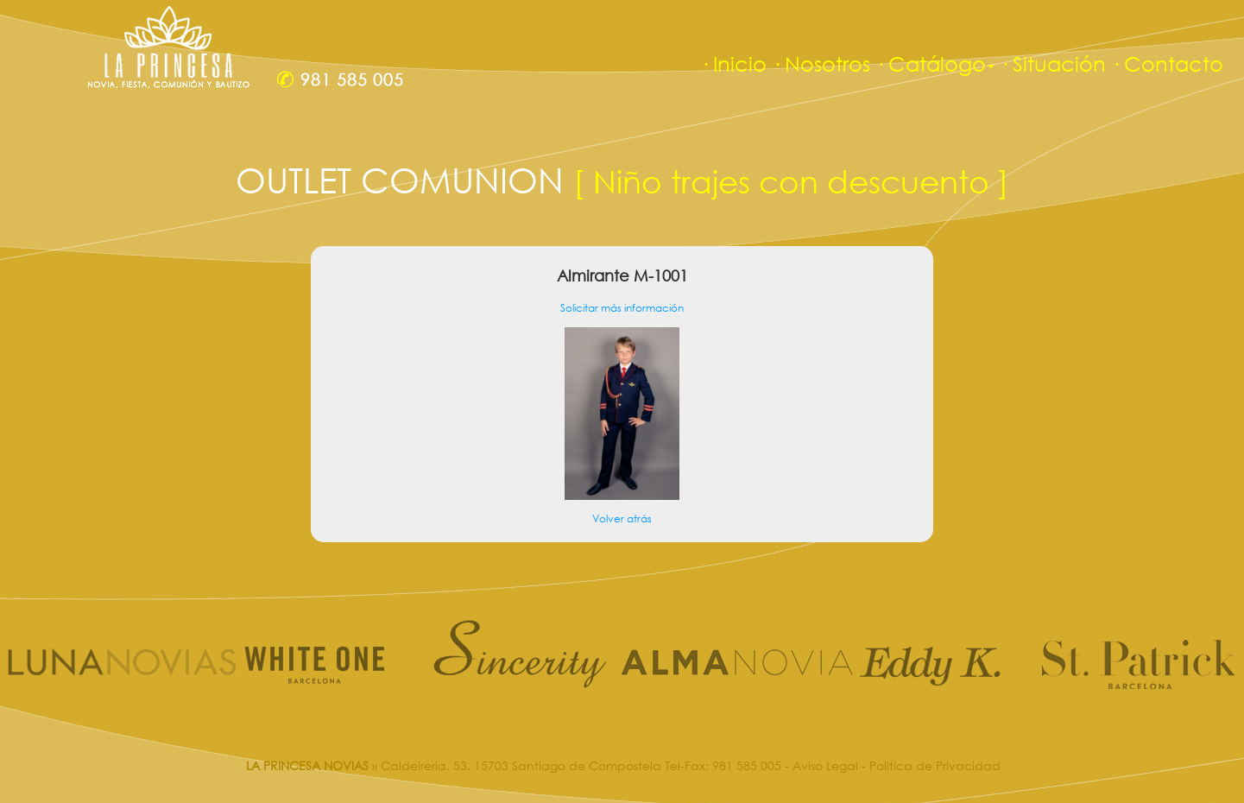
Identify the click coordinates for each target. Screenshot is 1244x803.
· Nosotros (821, 63)
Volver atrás (622, 518)
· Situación (1053, 63)
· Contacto (1167, 63)
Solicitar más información (622, 307)
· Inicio (733, 63)
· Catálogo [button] (935, 63)
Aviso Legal (825, 765)
